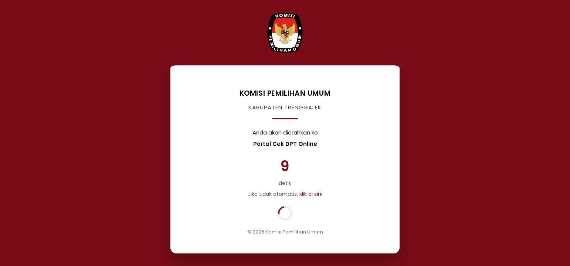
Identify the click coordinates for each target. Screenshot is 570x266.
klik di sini (310, 194)
